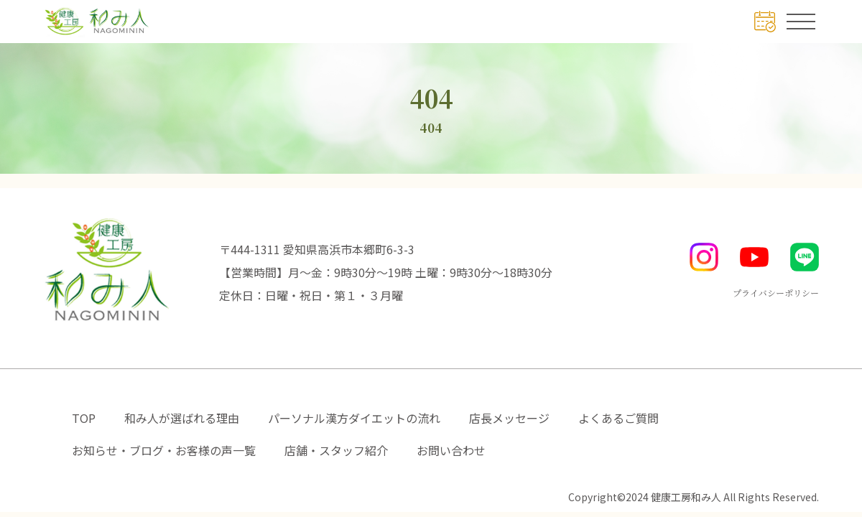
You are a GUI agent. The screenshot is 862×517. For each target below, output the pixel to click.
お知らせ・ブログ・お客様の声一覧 (164, 450)
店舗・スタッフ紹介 (336, 450)
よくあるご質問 (618, 418)
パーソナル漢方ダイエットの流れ (354, 418)
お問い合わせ (451, 450)
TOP (84, 418)
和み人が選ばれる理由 (181, 418)
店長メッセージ (509, 418)
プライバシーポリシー (776, 293)
